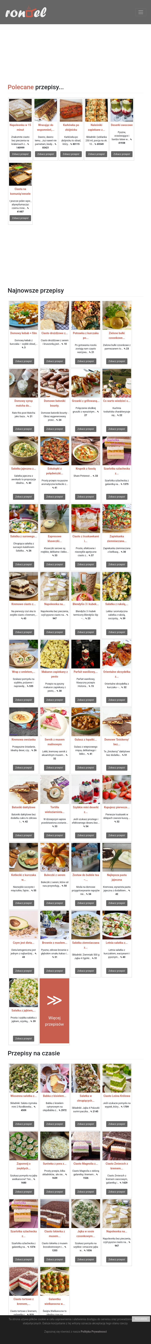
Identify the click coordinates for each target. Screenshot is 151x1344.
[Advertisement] (75, 51)
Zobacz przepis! (20, 154)
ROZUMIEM (141, 1319)
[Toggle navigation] (140, 12)
